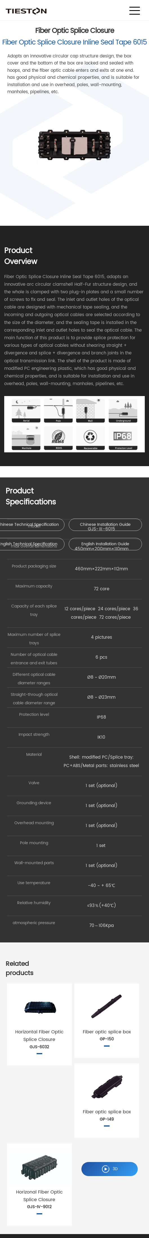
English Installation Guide (105, 544)
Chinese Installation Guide (105, 524)
